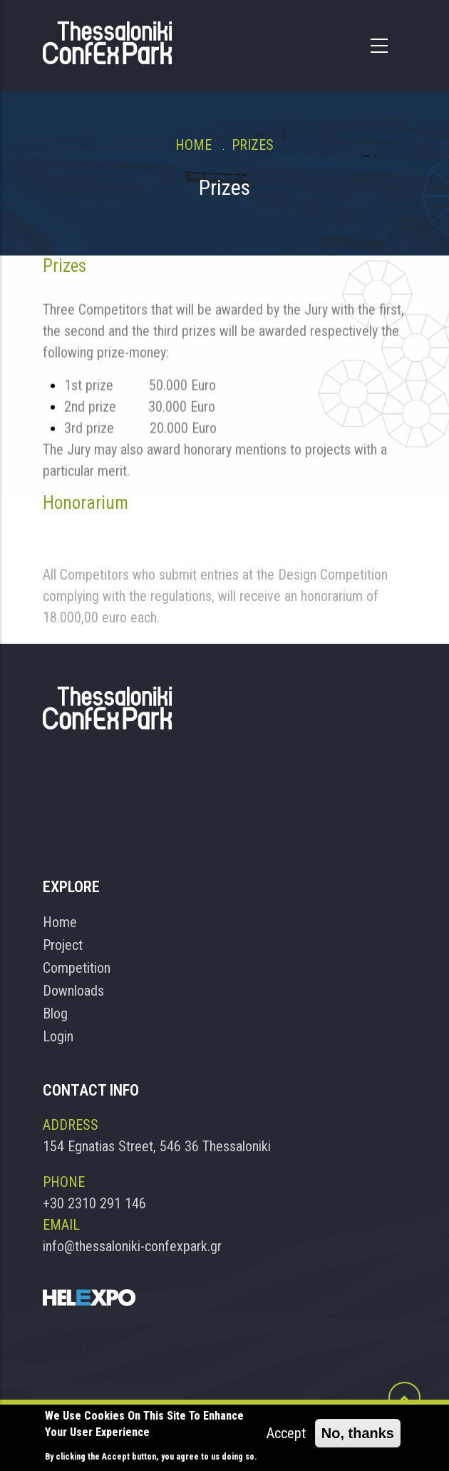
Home (193, 144)
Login (58, 1036)
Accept (286, 1433)
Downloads (73, 990)
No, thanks (357, 1434)
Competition (76, 967)
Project (63, 945)
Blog (55, 1013)
